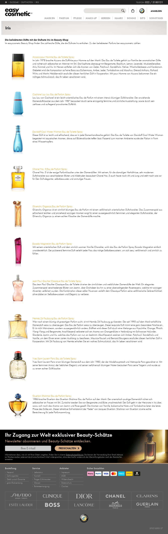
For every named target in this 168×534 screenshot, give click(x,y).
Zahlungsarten (12, 475)
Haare (119, 18)
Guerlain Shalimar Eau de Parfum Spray (52, 395)
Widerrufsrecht (67, 479)
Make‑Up (91, 18)
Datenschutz (66, 483)
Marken (49, 18)
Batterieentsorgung (41, 486)
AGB (63, 475)
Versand (10, 472)
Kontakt (37, 475)
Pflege (77, 18)
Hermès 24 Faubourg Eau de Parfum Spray (53, 318)
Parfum (64, 18)
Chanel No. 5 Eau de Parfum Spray (50, 169)
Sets (142, 18)
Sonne (131, 18)
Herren (105, 18)
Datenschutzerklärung (74, 455)
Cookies (64, 486)
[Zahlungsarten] (125, 473)
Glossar (37, 483)
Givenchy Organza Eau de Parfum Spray (52, 206)
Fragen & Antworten (42, 479)
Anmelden (156, 11)
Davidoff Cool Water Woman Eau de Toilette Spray (58, 131)
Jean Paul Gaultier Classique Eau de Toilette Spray (57, 281)
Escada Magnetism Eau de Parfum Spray (52, 243)
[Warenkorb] (132, 10)
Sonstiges (156, 18)
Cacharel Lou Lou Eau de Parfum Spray (52, 94)
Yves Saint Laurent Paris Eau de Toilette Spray (54, 358)
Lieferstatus (38, 472)
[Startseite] (6, 2)
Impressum (65, 472)
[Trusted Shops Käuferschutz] (141, 11)
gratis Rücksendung (14, 483)
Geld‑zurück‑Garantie (16, 479)
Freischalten (67, 448)
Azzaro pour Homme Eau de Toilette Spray (53, 57)
